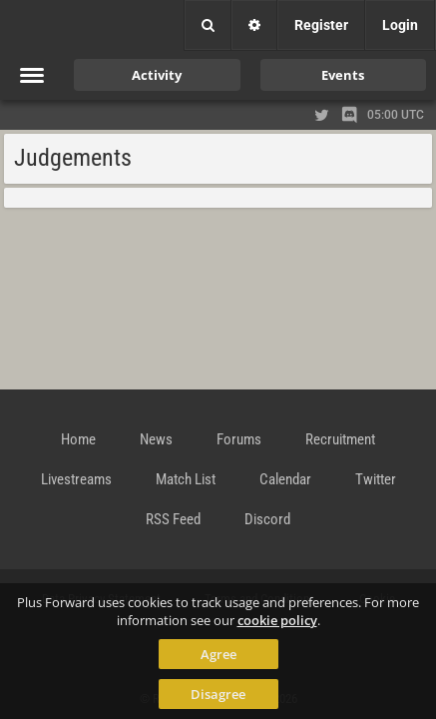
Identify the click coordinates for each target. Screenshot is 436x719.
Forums (239, 439)
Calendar (285, 479)
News (156, 439)
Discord (267, 519)
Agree (218, 654)
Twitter (375, 479)
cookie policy (277, 620)
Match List (186, 479)
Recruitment (340, 439)
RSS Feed (173, 519)
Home (78, 439)
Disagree (218, 694)
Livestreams (76, 479)
